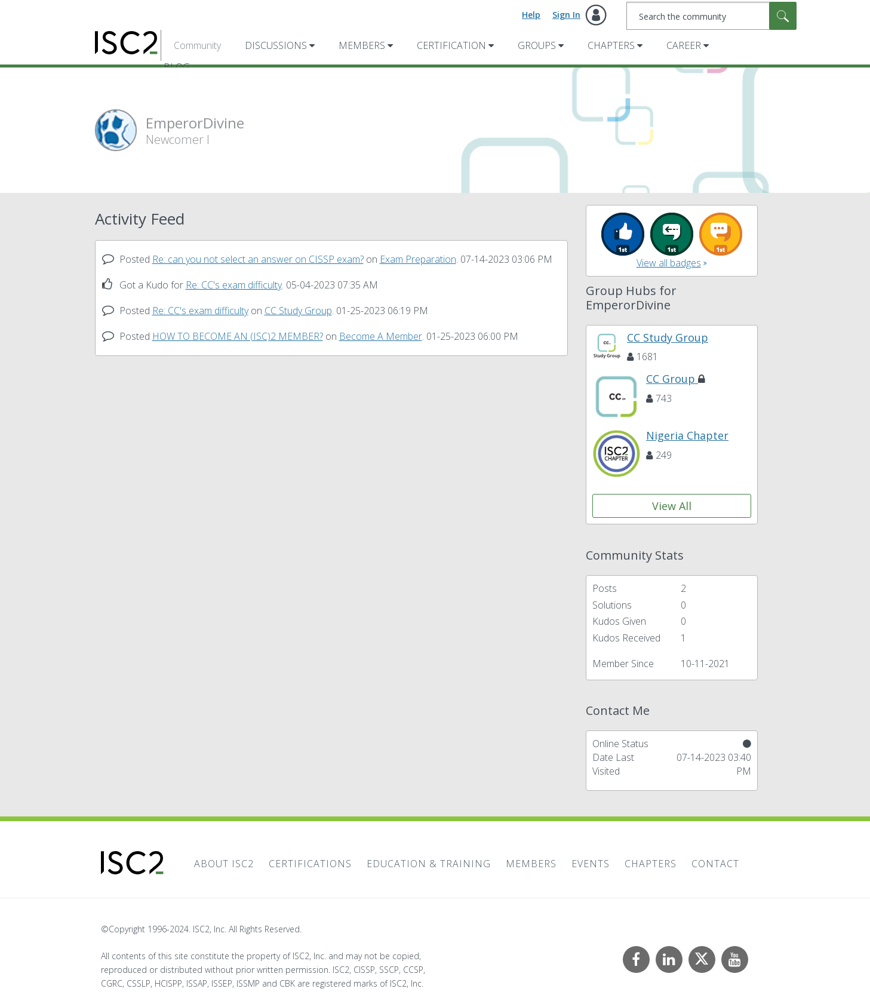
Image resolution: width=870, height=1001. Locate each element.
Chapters (611, 45)
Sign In (566, 14)
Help (531, 14)
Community (197, 45)
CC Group (675, 378)
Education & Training (429, 863)
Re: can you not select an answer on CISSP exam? (258, 259)
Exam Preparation (418, 259)
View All (671, 506)
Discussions (276, 45)
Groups (537, 45)
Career (683, 45)
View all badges (669, 262)
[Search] (711, 16)
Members (362, 45)
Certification (451, 45)
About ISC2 (224, 863)
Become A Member (380, 336)
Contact (715, 863)
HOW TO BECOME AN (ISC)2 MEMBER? (237, 336)
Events (590, 863)
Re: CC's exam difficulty (234, 284)
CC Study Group (298, 310)
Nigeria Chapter (687, 435)
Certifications (310, 863)
